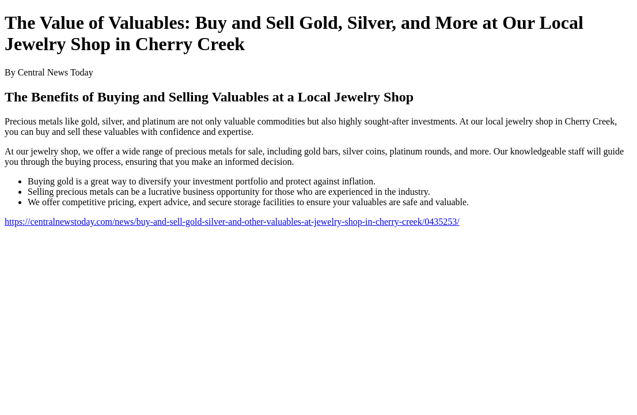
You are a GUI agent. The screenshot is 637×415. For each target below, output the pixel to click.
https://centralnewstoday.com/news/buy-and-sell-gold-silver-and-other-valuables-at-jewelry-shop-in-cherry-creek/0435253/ (232, 222)
